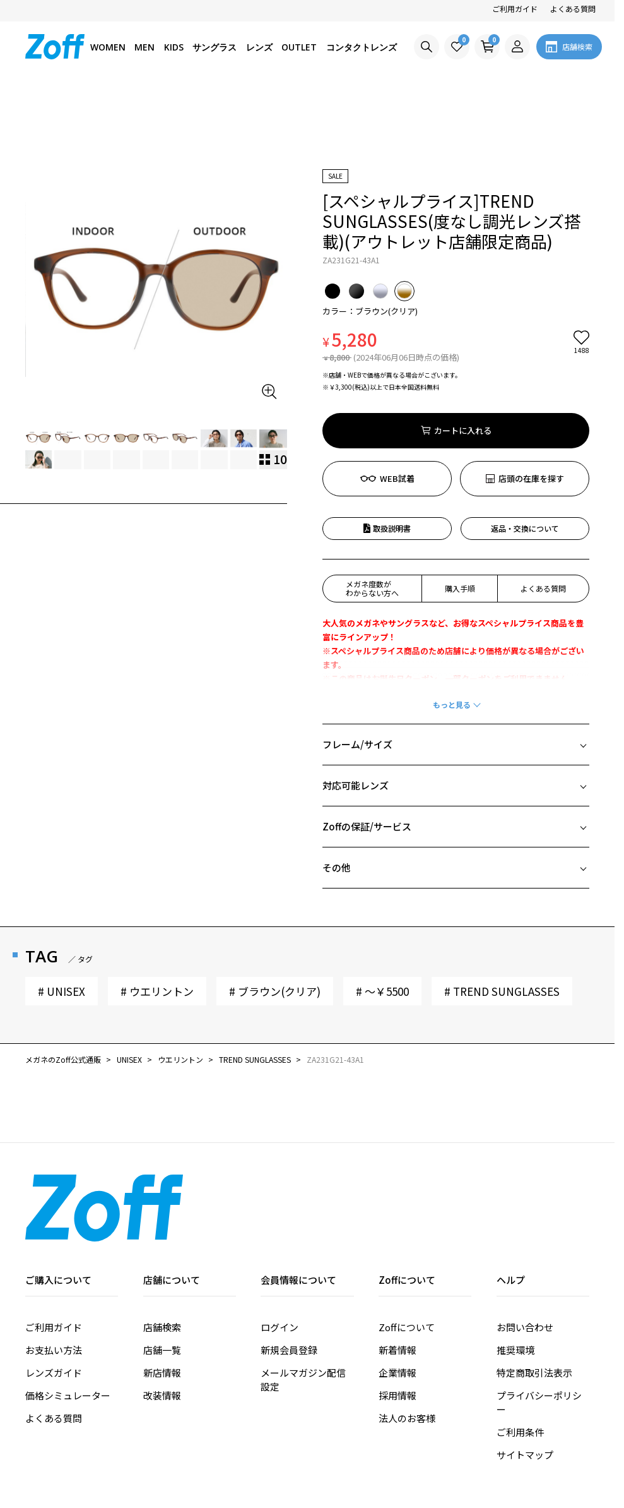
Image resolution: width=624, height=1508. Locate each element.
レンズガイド (53, 1300)
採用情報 (397, 1323)
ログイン (279, 1255)
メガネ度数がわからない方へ (372, 516)
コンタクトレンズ (361, 47)
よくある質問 (573, 8)
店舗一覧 (162, 1277)
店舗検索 (162, 1255)
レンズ (259, 47)
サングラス (214, 47)
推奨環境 (515, 1277)
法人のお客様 (407, 1346)
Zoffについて (407, 1255)
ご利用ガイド (515, 8)
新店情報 (162, 1300)
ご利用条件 (520, 1360)
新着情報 (397, 1277)
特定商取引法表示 (534, 1300)
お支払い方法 (53, 1277)
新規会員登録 (289, 1277)
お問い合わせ (525, 1255)
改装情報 (162, 1323)
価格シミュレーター (67, 1323)
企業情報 (397, 1300)
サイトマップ (525, 1382)
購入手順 (460, 516)
